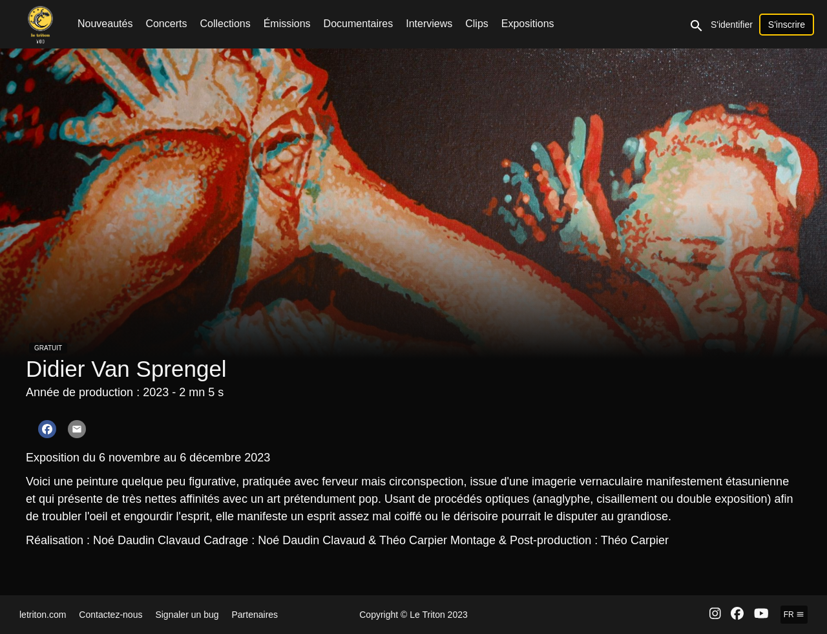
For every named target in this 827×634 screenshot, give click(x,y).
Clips (476, 23)
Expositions (527, 23)
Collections (225, 23)
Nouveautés (105, 23)
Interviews (429, 23)
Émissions (287, 23)
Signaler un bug (186, 614)
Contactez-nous (110, 614)
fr (794, 614)
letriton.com (42, 614)
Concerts (166, 23)
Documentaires (358, 23)
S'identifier (732, 24)
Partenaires (255, 614)
